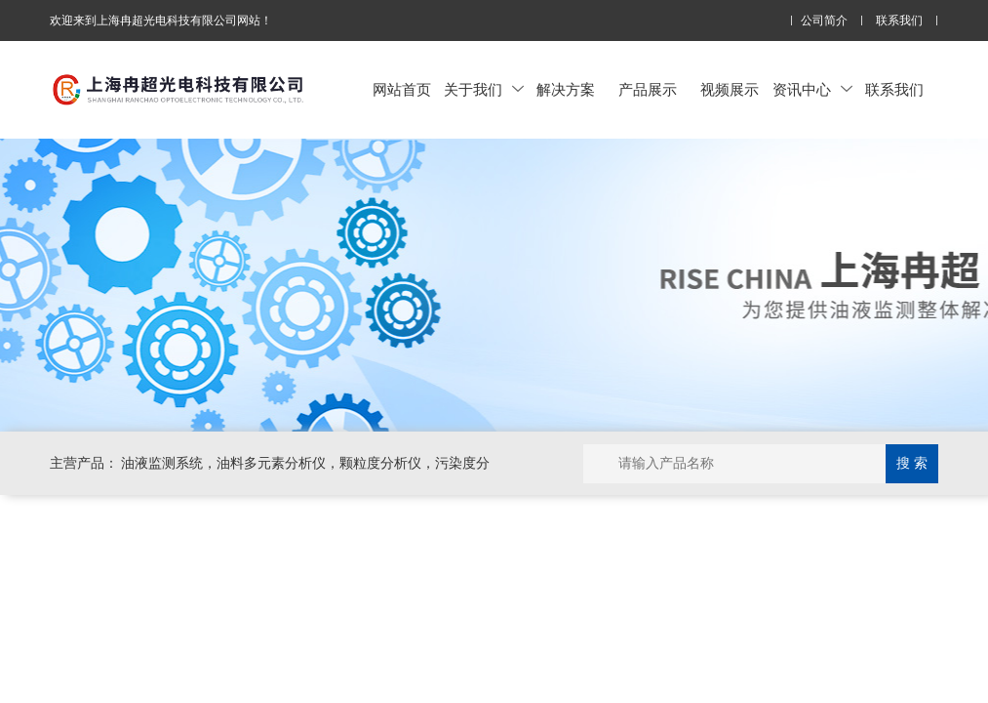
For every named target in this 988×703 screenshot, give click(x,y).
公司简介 (824, 21)
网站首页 (402, 89)
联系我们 (899, 21)
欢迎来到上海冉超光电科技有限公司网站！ (161, 20)
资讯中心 (812, 89)
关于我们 (484, 89)
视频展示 (729, 89)
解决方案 (565, 89)
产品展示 (647, 89)
